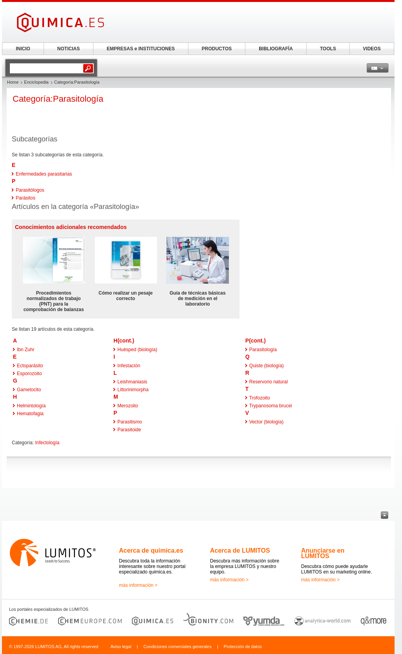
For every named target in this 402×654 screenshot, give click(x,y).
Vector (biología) (266, 422)
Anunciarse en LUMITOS (322, 553)
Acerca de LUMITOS (240, 550)
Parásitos (25, 198)
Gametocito (29, 389)
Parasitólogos (30, 190)
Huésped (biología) (137, 349)
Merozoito (127, 406)
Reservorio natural (268, 382)
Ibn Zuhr (26, 349)
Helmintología (31, 406)
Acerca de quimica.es (151, 550)
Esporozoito (29, 373)
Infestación (128, 365)
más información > (138, 585)
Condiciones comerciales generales (177, 646)
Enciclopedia (36, 82)
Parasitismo (129, 422)
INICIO (23, 48)
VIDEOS (371, 48)
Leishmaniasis (132, 382)
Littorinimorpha (132, 389)
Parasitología (263, 349)
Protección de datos (243, 646)
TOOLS (328, 48)
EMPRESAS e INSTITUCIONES (141, 48)
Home (12, 82)
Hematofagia (30, 413)
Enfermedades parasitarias (44, 174)
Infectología (47, 442)
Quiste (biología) (266, 365)
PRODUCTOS (217, 48)
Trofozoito (259, 398)
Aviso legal (120, 646)
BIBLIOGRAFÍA (276, 48)
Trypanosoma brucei (270, 406)
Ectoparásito (30, 365)
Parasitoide (129, 429)
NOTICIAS (68, 48)
